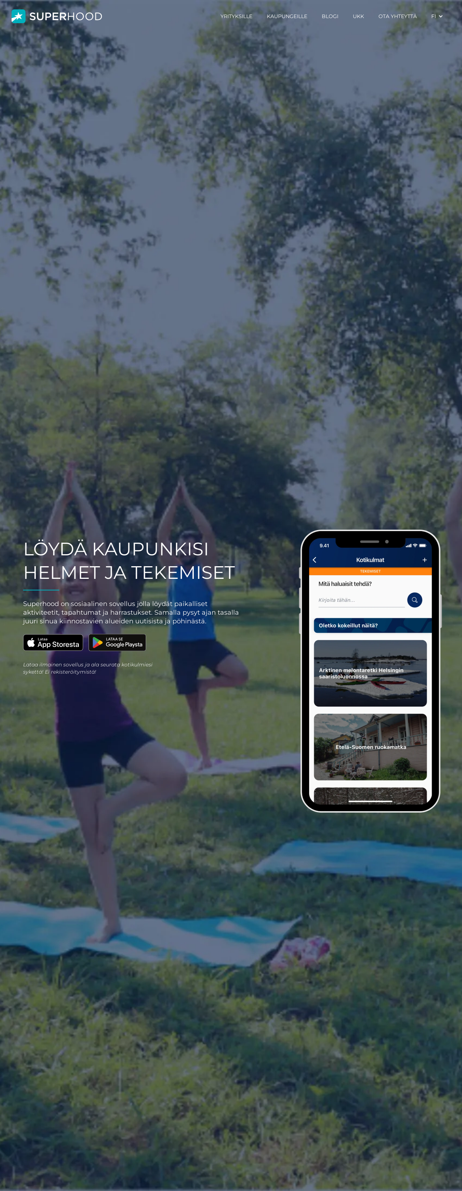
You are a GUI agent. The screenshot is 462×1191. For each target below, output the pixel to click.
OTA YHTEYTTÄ (397, 16)
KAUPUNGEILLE (287, 16)
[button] (437, 16)
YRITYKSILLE (236, 16)
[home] (57, 16)
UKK (358, 16)
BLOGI (330, 16)
